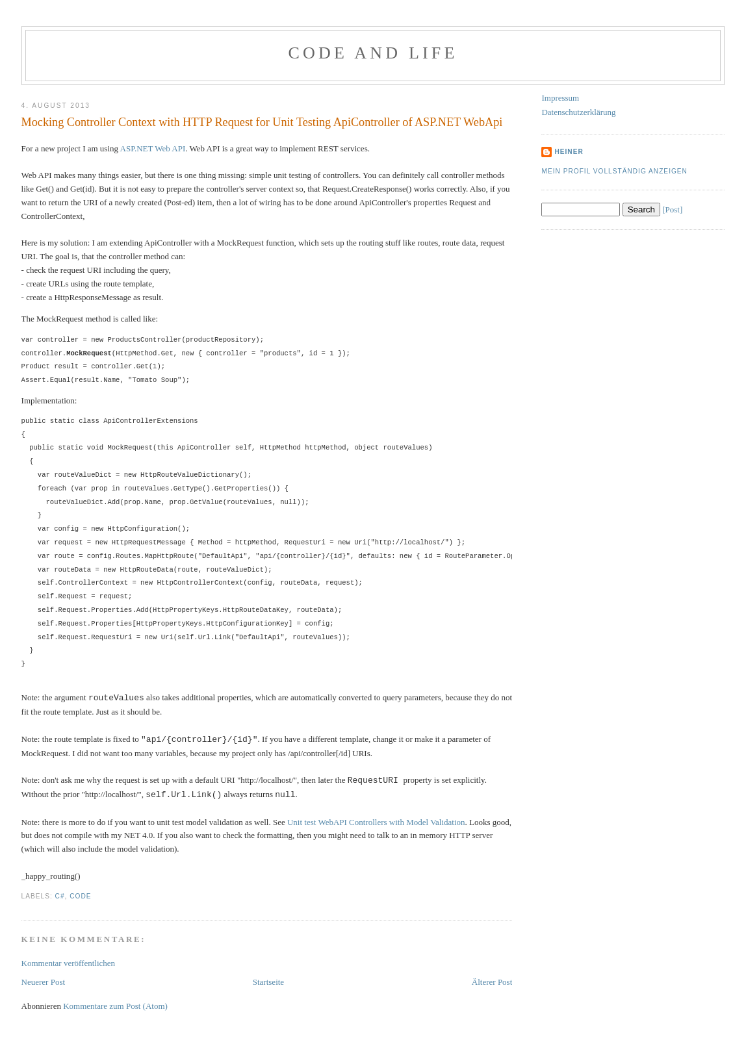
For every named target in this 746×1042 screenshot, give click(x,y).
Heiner (568, 151)
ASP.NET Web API (153, 148)
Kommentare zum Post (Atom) (115, 1006)
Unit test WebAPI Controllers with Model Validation (376, 822)
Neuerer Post (43, 982)
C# (60, 896)
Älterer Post (492, 982)
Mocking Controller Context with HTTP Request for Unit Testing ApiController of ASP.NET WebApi (262, 122)
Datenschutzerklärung (578, 112)
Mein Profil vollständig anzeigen (614, 171)
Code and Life (372, 53)
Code (80, 896)
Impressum (560, 98)
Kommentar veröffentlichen (68, 963)
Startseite (268, 982)
